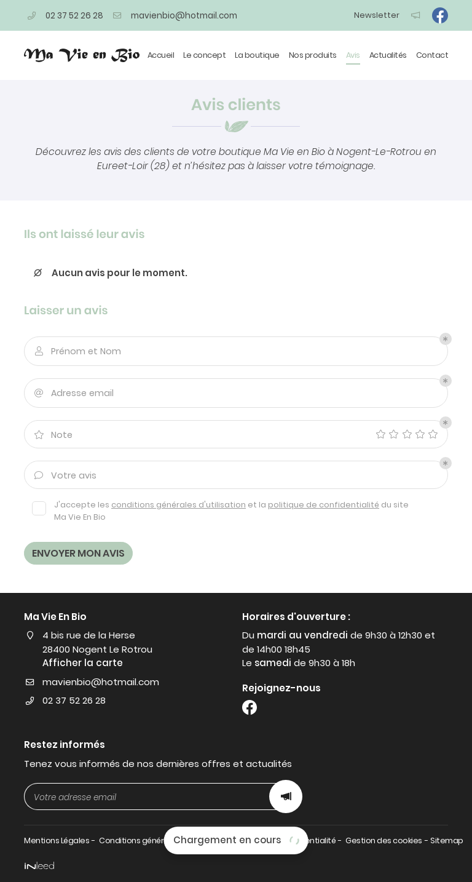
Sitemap (446, 840)
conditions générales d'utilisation (178, 504)
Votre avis (64, 475)
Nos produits (313, 55)
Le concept (204, 55)
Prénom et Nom (77, 351)
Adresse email (73, 393)
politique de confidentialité (323, 504)
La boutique (257, 55)
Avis (353, 55)
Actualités (388, 55)
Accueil (161, 55)
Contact (432, 55)
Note (53, 435)
